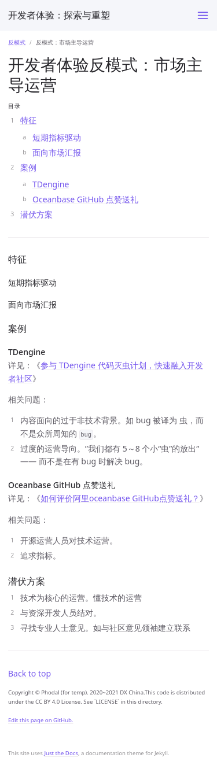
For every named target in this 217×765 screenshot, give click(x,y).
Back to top (29, 673)
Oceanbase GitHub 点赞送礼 (85, 199)
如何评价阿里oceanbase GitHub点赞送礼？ (120, 498)
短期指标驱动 (56, 137)
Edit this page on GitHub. (40, 720)
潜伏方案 (36, 214)
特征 (28, 119)
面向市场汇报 (56, 152)
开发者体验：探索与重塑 (59, 15)
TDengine (50, 184)
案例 (28, 167)
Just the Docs (61, 753)
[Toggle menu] (203, 15)
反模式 (16, 42)
